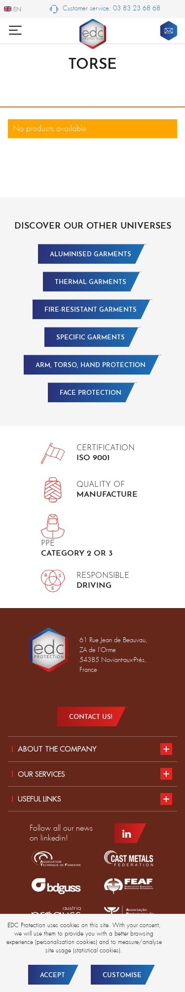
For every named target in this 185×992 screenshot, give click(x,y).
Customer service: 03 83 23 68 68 (105, 8)
